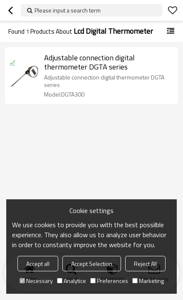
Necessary (36, 280)
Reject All (145, 263)
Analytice (71, 280)
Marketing (148, 280)
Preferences (109, 280)
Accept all (37, 263)
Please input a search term (68, 10)
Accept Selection (91, 263)
